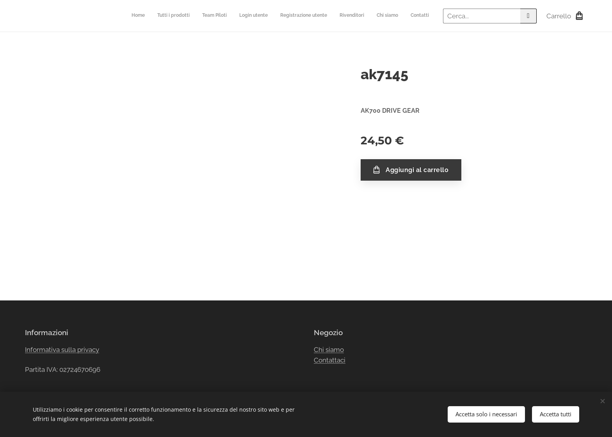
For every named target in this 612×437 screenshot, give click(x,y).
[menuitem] (344, 16)
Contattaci (329, 360)
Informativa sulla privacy (62, 349)
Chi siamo (329, 349)
